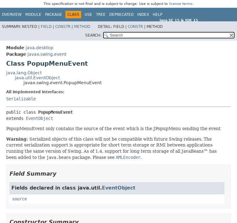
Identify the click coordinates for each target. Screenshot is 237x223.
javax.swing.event (46, 54)
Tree (101, 14)
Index (143, 14)
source (19, 198)
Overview (12, 14)
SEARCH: (93, 35)
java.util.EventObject (37, 77)
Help (157, 14)
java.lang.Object (24, 72)
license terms (181, 4)
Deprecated (121, 14)
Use (88, 14)
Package (53, 14)
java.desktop (39, 47)
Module (33, 14)
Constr (62, 26)
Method (82, 26)
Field (46, 26)
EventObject (39, 118)
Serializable (21, 98)
